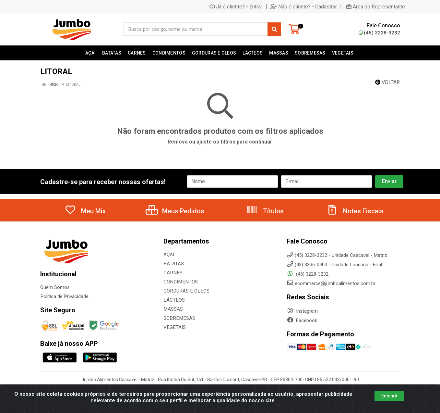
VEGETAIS (174, 327)
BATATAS (173, 264)
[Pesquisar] (274, 29)
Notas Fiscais (355, 211)
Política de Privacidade (64, 296)
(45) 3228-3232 (379, 33)
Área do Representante (375, 6)
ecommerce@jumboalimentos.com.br (331, 283)
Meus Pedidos (175, 211)
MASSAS (173, 309)
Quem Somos (55, 287)
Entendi (389, 395)
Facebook (302, 320)
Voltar (387, 82)
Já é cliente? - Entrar (235, 6)
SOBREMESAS (178, 318)
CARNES (172, 273)
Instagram (302, 311)
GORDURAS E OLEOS (185, 291)
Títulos (265, 211)
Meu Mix (85, 211)
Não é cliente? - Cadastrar (303, 6)
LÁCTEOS (173, 300)
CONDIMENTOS (179, 282)
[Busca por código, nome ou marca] (195, 29)
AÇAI (168, 254)
